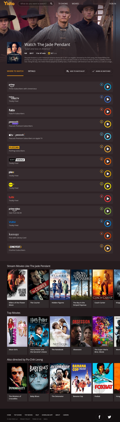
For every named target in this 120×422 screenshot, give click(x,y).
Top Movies (29, 415)
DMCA (45, 419)
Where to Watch (15, 71)
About (58, 415)
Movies (75, 3)
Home (9, 415)
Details (31, 71)
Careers (66, 415)
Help (37, 415)
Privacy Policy (25, 419)
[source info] (101, 84)
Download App (47, 415)
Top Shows (18, 415)
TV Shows (63, 3)
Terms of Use (36, 419)
